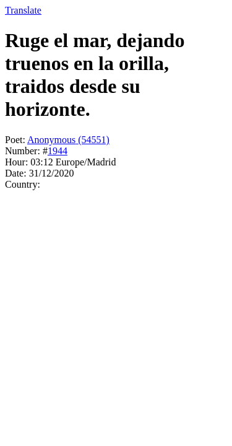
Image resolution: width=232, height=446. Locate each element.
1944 (57, 151)
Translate (23, 10)
